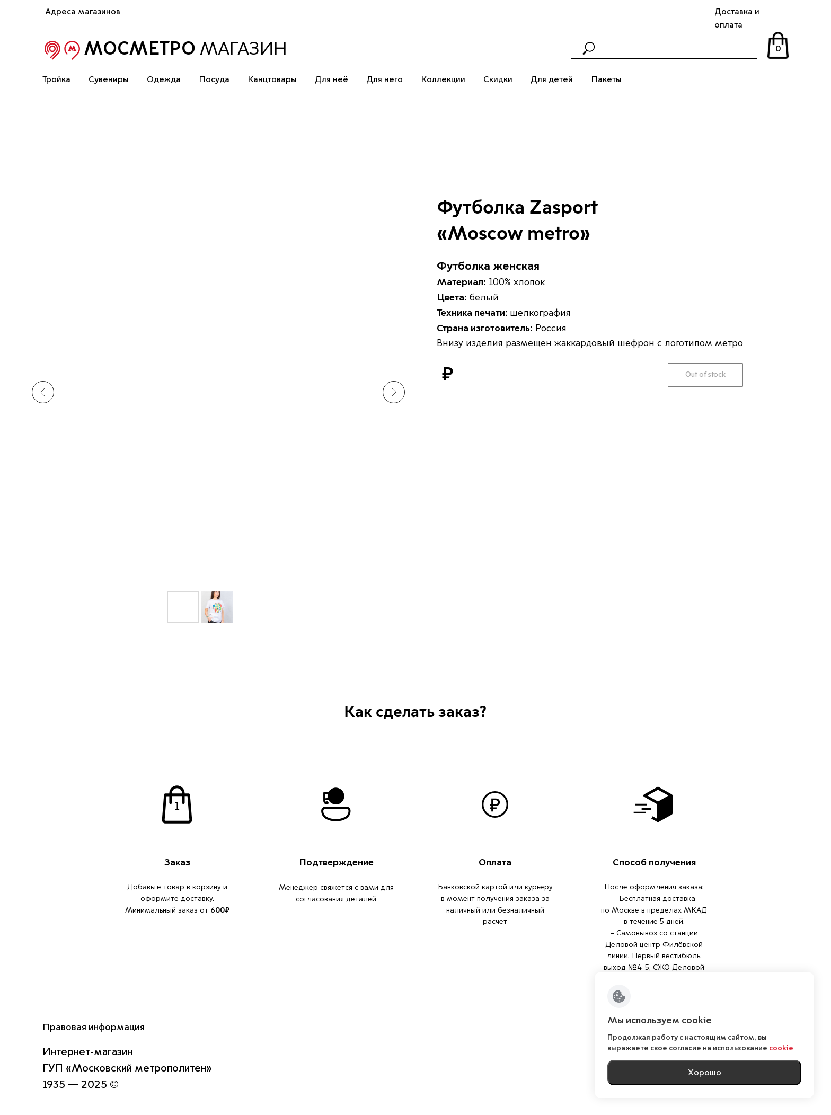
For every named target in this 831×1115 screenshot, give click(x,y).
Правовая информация (93, 1027)
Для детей (552, 79)
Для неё (331, 79)
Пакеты (606, 79)
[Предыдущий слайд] (43, 392)
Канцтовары (272, 79)
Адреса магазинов (82, 11)
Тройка (56, 79)
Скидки (497, 79)
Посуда (214, 79)
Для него (384, 79)
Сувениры (109, 79)
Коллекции (443, 79)
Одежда (164, 79)
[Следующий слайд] (394, 392)
